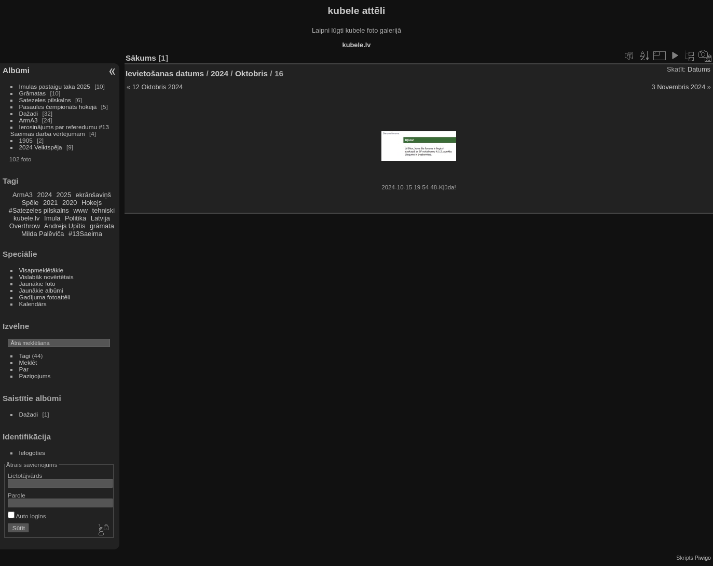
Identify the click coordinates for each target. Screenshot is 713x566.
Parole (16, 495)
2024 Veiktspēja (40, 147)
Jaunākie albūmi (41, 290)
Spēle (30, 202)
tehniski (103, 210)
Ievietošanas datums (165, 73)
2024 (44, 195)
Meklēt (28, 362)
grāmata (102, 226)
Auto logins (27, 516)
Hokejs (91, 202)
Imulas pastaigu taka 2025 (54, 86)
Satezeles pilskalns (45, 99)
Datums (699, 69)
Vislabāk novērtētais (46, 276)
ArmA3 (28, 120)
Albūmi (16, 70)
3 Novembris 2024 (678, 87)
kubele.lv (26, 218)
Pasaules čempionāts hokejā (58, 106)
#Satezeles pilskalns (39, 210)
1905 (26, 140)
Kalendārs (33, 303)
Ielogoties (32, 452)
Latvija (100, 218)
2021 (50, 202)
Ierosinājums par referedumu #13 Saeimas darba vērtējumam (59, 130)
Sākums (141, 57)
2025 (64, 195)
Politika (75, 218)
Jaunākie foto (37, 283)
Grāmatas (32, 93)
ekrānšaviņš (93, 195)
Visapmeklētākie (41, 270)
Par (24, 369)
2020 (69, 202)
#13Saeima (85, 234)
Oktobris (251, 73)
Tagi (25, 355)
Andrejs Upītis (65, 226)
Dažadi (28, 113)
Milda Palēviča (42, 234)
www (80, 210)
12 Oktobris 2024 (157, 87)
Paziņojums (35, 375)
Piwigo (703, 558)
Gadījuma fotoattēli (45, 297)
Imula (52, 218)
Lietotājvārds (25, 475)
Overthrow (24, 226)
